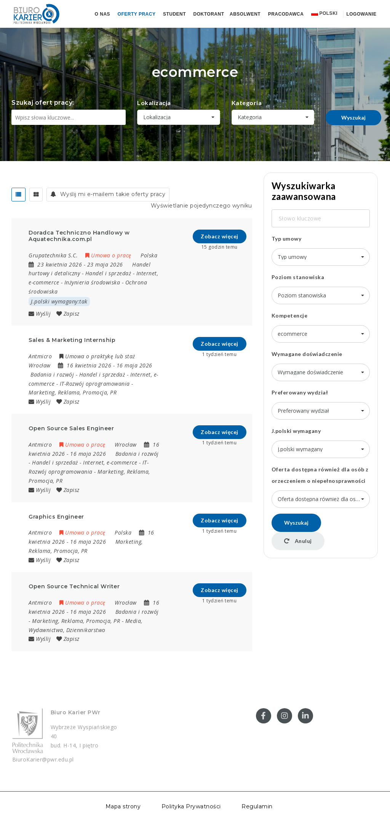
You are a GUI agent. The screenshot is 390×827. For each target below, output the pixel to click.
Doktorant (208, 14)
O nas (102, 14)
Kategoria (247, 102)
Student (174, 14)
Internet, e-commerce (110, 462)
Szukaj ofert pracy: (42, 102)
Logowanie (361, 14)
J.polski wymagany (296, 431)
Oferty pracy (137, 14)
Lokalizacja (154, 102)
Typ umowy (287, 238)
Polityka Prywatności (191, 806)
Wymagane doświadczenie (307, 354)
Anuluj (298, 541)
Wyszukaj (353, 117)
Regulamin (257, 806)
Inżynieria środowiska (92, 282)
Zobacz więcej (219, 236)
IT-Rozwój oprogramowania (95, 383)
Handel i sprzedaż (108, 273)
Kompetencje (290, 315)
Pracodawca (286, 14)
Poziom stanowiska (298, 277)
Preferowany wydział (300, 392)
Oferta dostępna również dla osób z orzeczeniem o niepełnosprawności (320, 475)
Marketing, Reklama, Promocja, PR (73, 392)
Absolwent (245, 14)
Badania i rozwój (52, 374)
